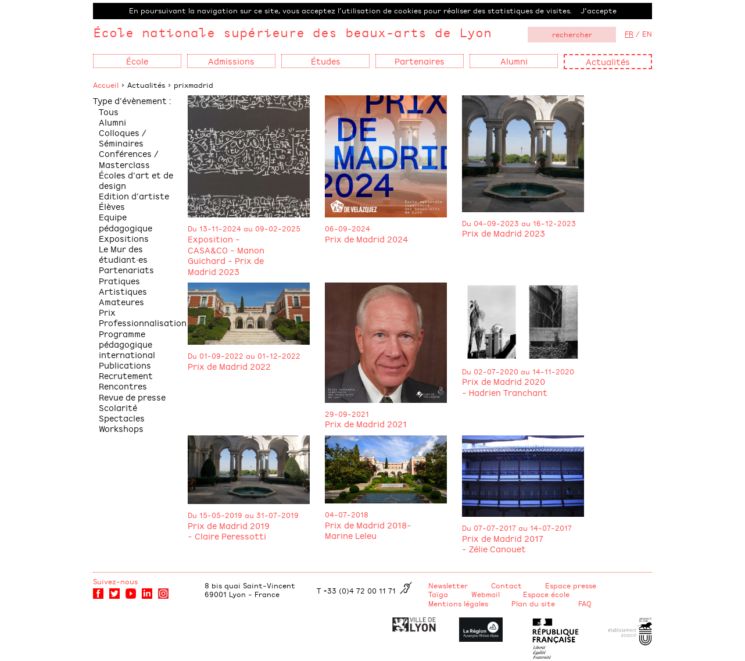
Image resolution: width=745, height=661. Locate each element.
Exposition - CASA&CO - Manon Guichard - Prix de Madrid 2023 (226, 255)
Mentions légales (458, 603)
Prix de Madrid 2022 (229, 366)
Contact (506, 585)
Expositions (124, 238)
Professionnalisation (143, 322)
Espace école (546, 594)
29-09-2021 (347, 414)
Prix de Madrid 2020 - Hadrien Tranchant (504, 386)
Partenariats (126, 269)
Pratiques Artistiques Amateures (123, 291)
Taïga (438, 594)
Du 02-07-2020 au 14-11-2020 (518, 371)
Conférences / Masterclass (129, 158)
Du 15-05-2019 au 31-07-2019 (243, 515)
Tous (109, 111)
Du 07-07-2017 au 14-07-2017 (517, 528)
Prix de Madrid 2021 (366, 423)
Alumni (112, 122)
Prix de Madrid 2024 (366, 239)
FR (629, 33)
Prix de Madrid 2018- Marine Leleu (368, 530)
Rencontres (123, 386)
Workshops (121, 428)
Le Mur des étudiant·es (123, 253)
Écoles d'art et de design (136, 180)
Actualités (608, 61)
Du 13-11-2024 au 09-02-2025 (244, 228)
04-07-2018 (346, 514)
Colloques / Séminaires (122, 137)
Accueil (106, 85)
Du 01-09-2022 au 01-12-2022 (244, 356)
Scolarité (118, 407)
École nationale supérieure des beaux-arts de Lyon (292, 32)
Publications (125, 365)
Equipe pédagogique (125, 221)
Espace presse (570, 585)
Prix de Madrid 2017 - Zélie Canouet (502, 543)
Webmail (485, 594)
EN (647, 33)
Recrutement (126, 375)
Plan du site (533, 603)
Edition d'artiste (134, 196)
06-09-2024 (347, 228)
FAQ (585, 603)
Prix (107, 312)
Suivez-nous (115, 581)
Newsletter (448, 585)
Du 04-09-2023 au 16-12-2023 (519, 223)
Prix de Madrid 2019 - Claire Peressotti (229, 530)
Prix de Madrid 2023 (503, 233)
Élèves (112, 206)
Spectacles (122, 418)
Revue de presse (132, 397)
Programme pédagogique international (127, 343)
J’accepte (599, 10)
